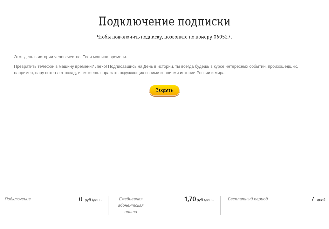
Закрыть (164, 90)
